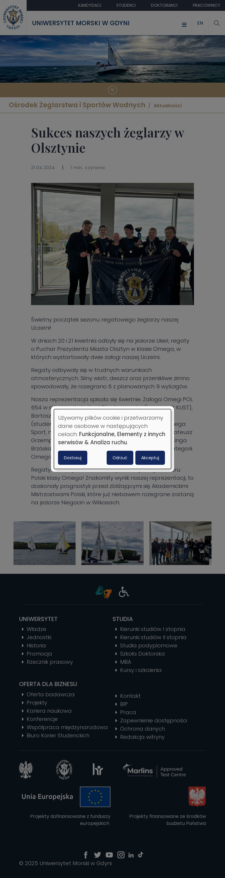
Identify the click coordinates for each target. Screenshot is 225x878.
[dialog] (112, 439)
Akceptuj (150, 458)
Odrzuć (119, 458)
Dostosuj (72, 458)
